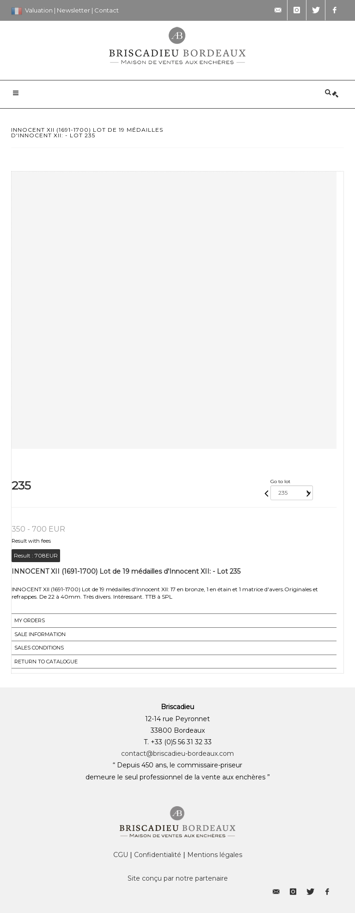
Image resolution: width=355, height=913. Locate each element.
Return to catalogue (46, 661)
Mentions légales (214, 855)
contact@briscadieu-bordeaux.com (177, 753)
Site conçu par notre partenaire (178, 878)
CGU (120, 855)
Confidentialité (157, 855)
